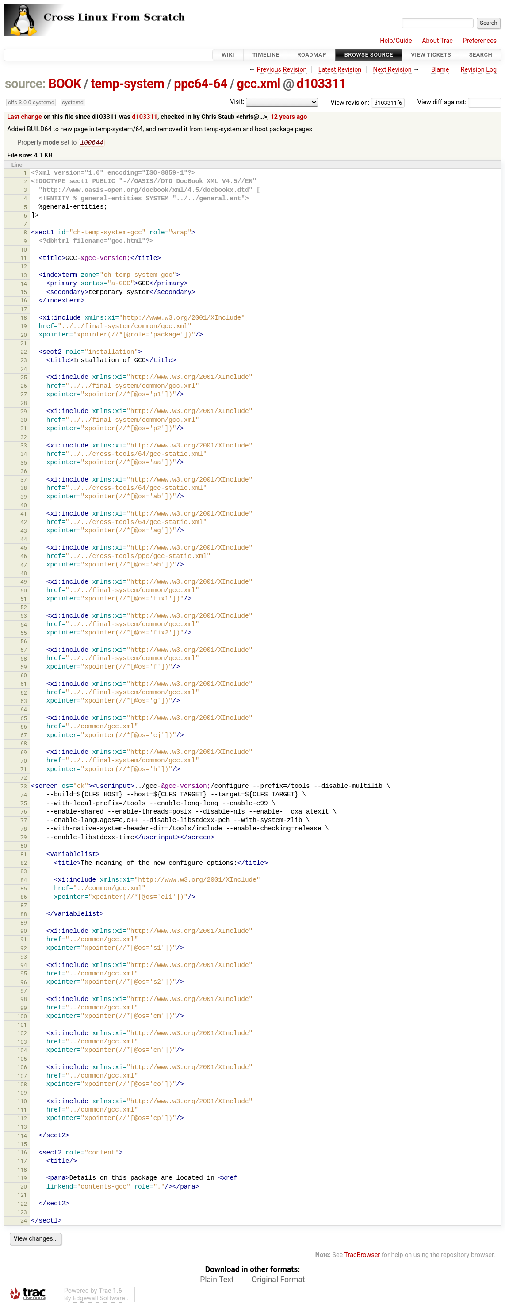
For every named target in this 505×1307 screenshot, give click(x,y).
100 (22, 1017)
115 (22, 1145)
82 (23, 863)
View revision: (350, 102)
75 (23, 804)
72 (23, 778)
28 (23, 404)
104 (22, 1051)
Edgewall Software (99, 1299)
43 (23, 531)
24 (23, 370)
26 (23, 386)
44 (23, 540)
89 (23, 923)
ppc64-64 (200, 83)
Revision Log (479, 69)
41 (23, 514)
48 (23, 574)
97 (23, 991)
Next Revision (392, 69)
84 (23, 881)
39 (23, 497)
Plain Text (216, 1280)
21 (23, 344)
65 (23, 719)
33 (23, 446)
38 (23, 488)
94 (23, 966)
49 (23, 582)
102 (22, 1034)
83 (23, 872)
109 (22, 1093)
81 (23, 855)
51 (23, 599)
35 (23, 463)
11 (23, 259)
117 (22, 1161)
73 (23, 787)
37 (23, 480)
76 (23, 812)
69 (23, 753)
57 (23, 650)
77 (23, 821)
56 (23, 642)
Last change (24, 117)
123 (22, 1213)
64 (23, 710)
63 (23, 702)
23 (23, 361)
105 (22, 1059)
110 (22, 1102)
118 (22, 1170)
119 (22, 1179)
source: (25, 83)
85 (23, 889)
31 (23, 429)
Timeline (265, 54)
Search (480, 54)
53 (23, 616)
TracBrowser (362, 1256)
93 (23, 957)
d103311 (321, 83)
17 (23, 310)
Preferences (480, 41)
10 (23, 250)
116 (22, 1153)
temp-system (127, 83)
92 (23, 949)
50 (23, 591)
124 (22, 1221)
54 (23, 625)
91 (23, 940)
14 (23, 284)
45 (23, 548)
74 (23, 795)
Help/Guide (396, 41)
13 (23, 276)
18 (23, 318)
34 (23, 454)
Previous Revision (282, 69)
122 (22, 1204)
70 (23, 761)
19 (23, 327)
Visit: (237, 102)
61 (23, 684)
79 (23, 838)
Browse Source (368, 54)
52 (23, 608)
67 (23, 736)
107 (22, 1077)
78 (23, 829)
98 (23, 1000)
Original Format (278, 1280)
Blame (440, 69)
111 (22, 1111)
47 (23, 565)
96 (23, 983)
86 (23, 897)
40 (23, 506)
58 (23, 659)
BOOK (64, 83)
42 (23, 523)
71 (23, 770)
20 (23, 335)
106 (22, 1068)
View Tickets (431, 54)
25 (23, 378)
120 (22, 1187)
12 (23, 267)
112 (22, 1119)
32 (23, 438)
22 (23, 352)
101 (22, 1025)
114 (22, 1136)
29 (23, 412)
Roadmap (311, 54)
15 (23, 293)
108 (22, 1085)
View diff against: (459, 102)
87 (23, 906)
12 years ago (288, 117)
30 (23, 420)
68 (23, 744)
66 (23, 727)
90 (23, 932)
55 (23, 634)
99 (23, 1008)
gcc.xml (258, 83)
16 (23, 301)
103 (22, 1042)
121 (22, 1195)
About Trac (437, 41)
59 (23, 668)
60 (23, 676)
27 (23, 395)
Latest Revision (340, 69)
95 (23, 974)
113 (22, 1127)
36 (23, 472)
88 (23, 915)
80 (23, 846)
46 (23, 557)
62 (23, 693)
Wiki (228, 54)
